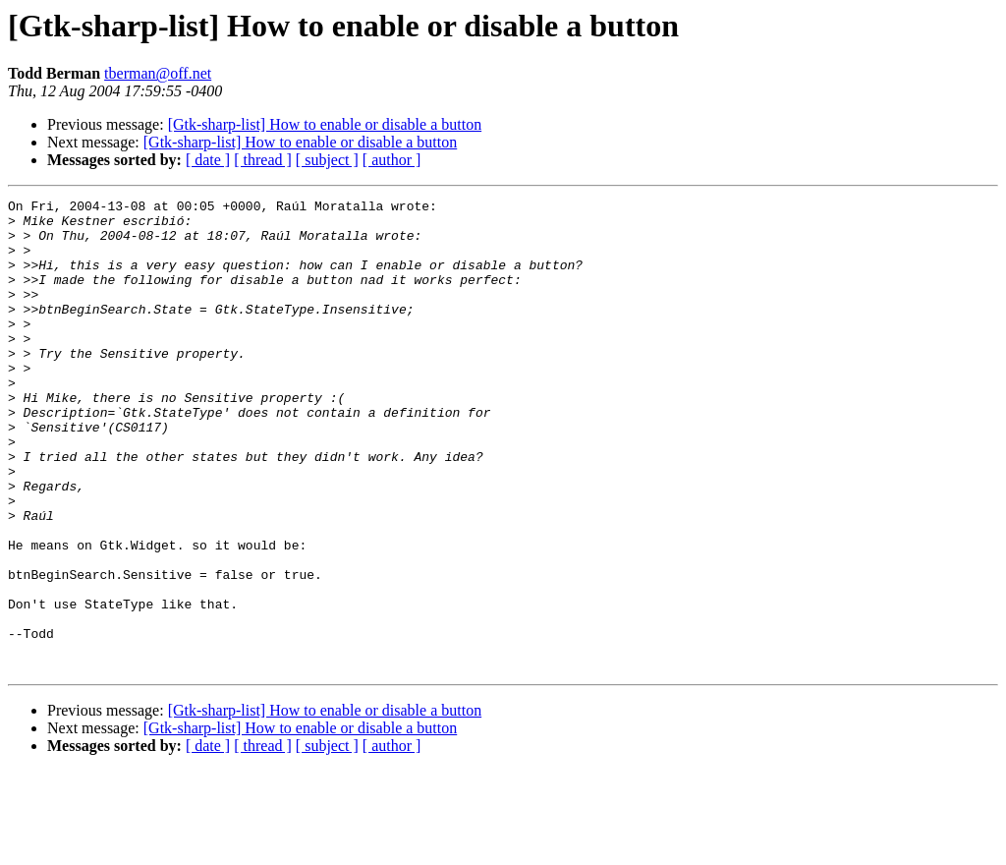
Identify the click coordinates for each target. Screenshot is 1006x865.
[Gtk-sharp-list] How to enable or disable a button (324, 124)
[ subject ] (327, 159)
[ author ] (392, 159)
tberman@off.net (157, 73)
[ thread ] (263, 159)
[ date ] (208, 159)
